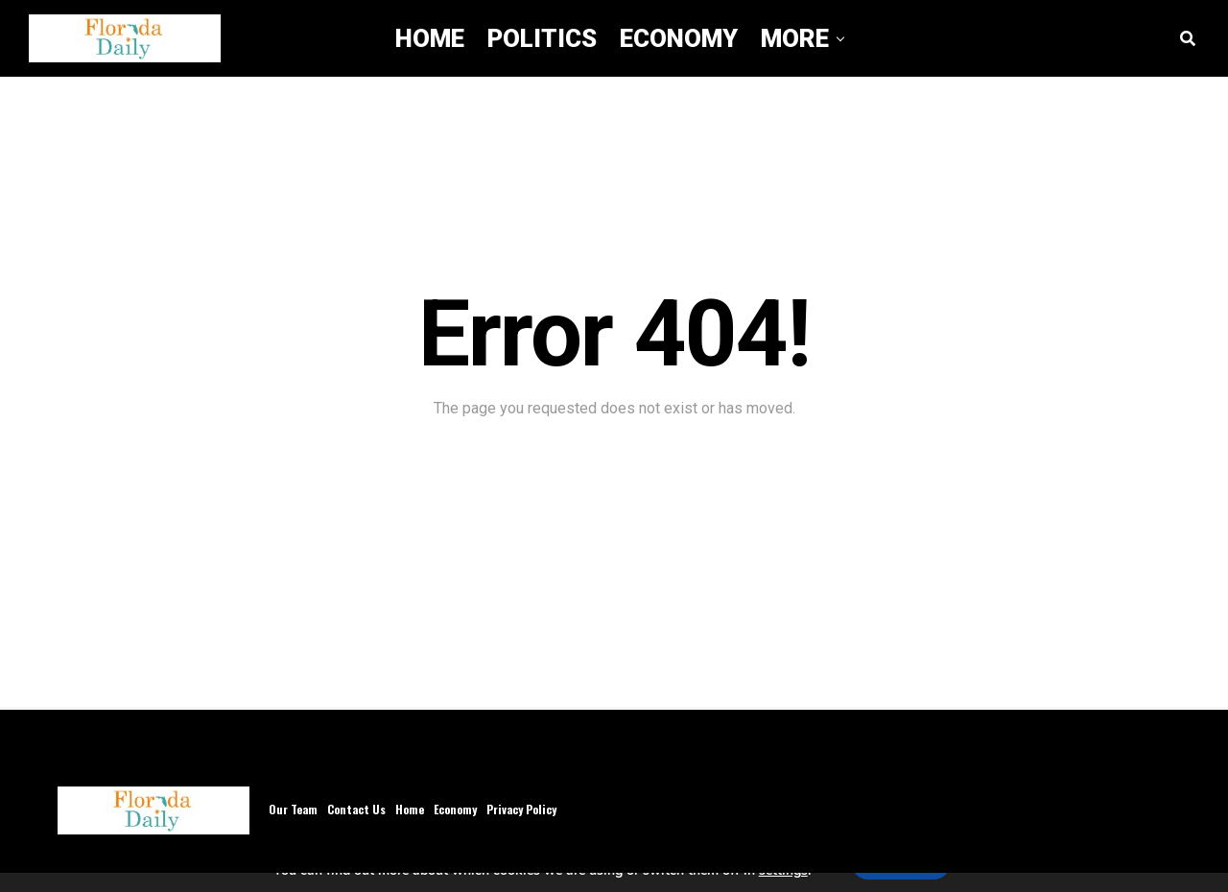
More (795, 38)
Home (429, 38)
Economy (679, 38)
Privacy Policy (521, 809)
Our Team (293, 809)
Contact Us (356, 809)
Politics (542, 38)
